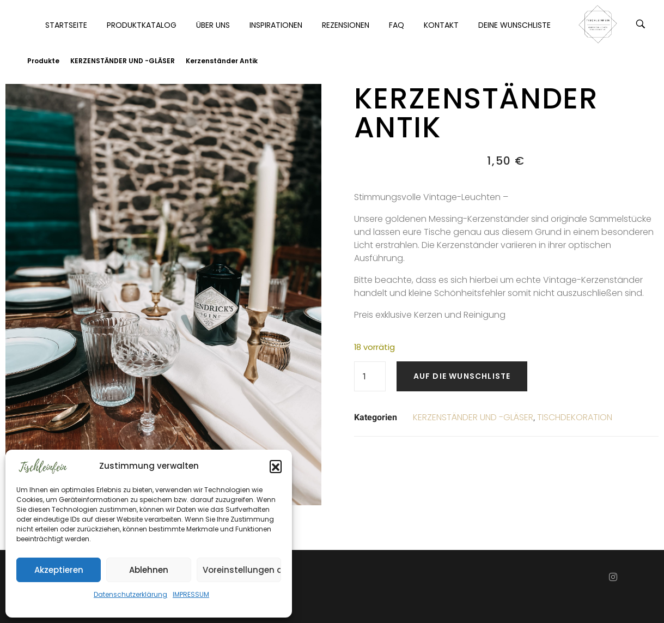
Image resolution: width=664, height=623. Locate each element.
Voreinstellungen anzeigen (242, 570)
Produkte (43, 60)
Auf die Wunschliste (462, 376)
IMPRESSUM (191, 594)
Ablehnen (148, 570)
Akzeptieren (58, 570)
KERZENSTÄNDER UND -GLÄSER (122, 60)
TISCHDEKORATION (574, 417)
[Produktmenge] (370, 376)
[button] (275, 466)
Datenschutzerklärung (130, 594)
